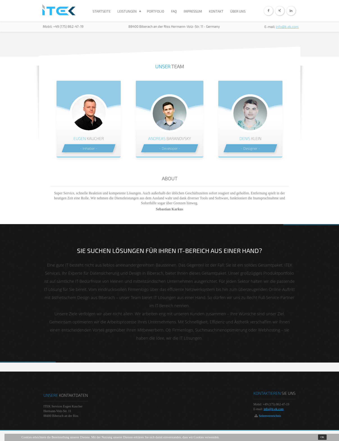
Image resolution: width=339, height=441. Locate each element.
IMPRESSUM (193, 11)
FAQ (174, 11)
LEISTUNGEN (127, 11)
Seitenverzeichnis (270, 416)
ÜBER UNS (238, 11)
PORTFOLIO (155, 11)
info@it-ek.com (287, 26)
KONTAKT (216, 11)
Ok (322, 437)
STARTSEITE (102, 11)
